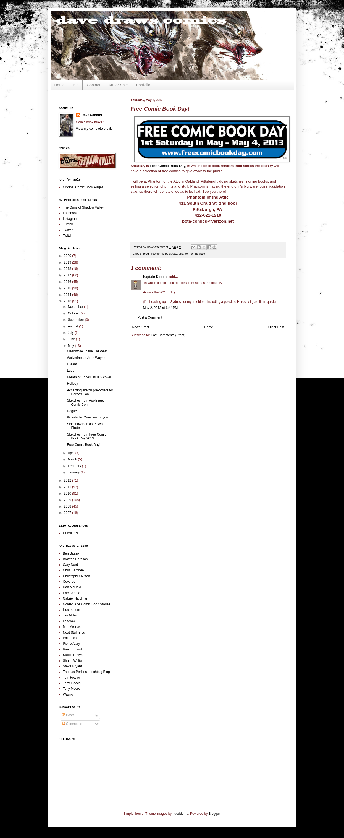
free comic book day (164, 253)
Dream (72, 364)
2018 (68, 269)
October (74, 313)
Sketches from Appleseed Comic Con (85, 402)
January (74, 472)
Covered (69, 582)
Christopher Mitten (76, 576)
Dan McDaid (72, 587)
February (75, 466)
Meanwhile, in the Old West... (88, 351)
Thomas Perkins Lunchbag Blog (86, 672)
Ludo (70, 371)
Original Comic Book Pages (83, 187)
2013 (68, 301)
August (73, 326)
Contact (93, 85)
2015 (68, 288)
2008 (68, 506)
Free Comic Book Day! (83, 445)
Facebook (70, 213)
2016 (68, 282)
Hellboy (72, 384)
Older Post (276, 327)
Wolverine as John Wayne (86, 358)
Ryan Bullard (72, 649)
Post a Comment (150, 317)
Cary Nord (70, 565)
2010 (68, 493)
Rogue (72, 411)
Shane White (72, 661)
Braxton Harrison (75, 559)
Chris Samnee (73, 570)
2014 (68, 295)
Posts (68, 715)
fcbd (146, 253)
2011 (68, 487)
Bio (75, 85)
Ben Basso (71, 553)
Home (59, 85)
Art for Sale (118, 85)
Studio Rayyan (74, 655)
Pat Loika (70, 638)
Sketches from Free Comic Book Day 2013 (86, 436)
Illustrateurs (71, 610)
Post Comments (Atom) (168, 335)
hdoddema (180, 814)
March (73, 459)
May (71, 346)
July (71, 333)
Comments (72, 724)
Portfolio (143, 85)
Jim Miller (70, 615)
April (71, 453)
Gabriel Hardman (75, 598)
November (76, 307)
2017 (68, 275)
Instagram (70, 219)
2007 (68, 513)
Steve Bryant (72, 666)
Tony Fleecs (72, 683)
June (72, 339)
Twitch (67, 236)
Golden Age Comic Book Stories (86, 604)
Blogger (214, 814)
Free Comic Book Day (167, 166)
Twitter (68, 230)
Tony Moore (71, 689)
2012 (68, 480)
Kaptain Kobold (155, 277)
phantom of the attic (192, 253)
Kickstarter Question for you (87, 417)
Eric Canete (71, 593)
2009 (68, 500)
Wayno (68, 694)
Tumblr (68, 224)
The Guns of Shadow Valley (83, 207)
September (76, 320)
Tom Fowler (71, 678)
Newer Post (140, 327)
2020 (68, 256)
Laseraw (69, 621)
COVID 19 (70, 533)
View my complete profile (94, 129)
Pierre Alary (71, 644)
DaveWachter (92, 115)
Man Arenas (72, 627)
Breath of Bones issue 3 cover (89, 377)
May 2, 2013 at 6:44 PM (160, 308)
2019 (68, 262)
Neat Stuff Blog (74, 632)
